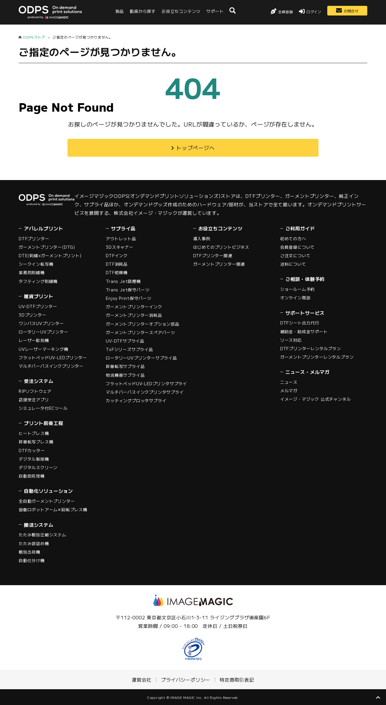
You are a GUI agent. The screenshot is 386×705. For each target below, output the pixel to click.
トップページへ (195, 147)
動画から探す (143, 11)
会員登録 (285, 11)
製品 (119, 11)
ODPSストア (34, 36)
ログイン (314, 11)
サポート (215, 11)
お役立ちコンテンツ (181, 11)
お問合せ (351, 10)
